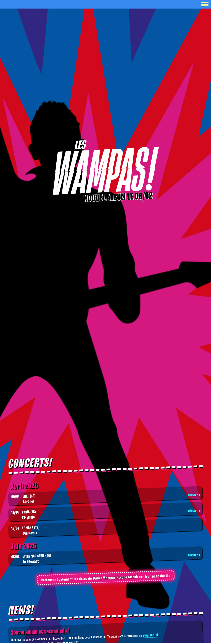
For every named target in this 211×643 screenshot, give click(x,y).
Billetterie (194, 495)
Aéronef (106, 498)
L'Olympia (106, 514)
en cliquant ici (148, 635)
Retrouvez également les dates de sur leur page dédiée (105, 577)
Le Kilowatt (106, 559)
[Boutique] (106, 167)
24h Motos (25, 530)
